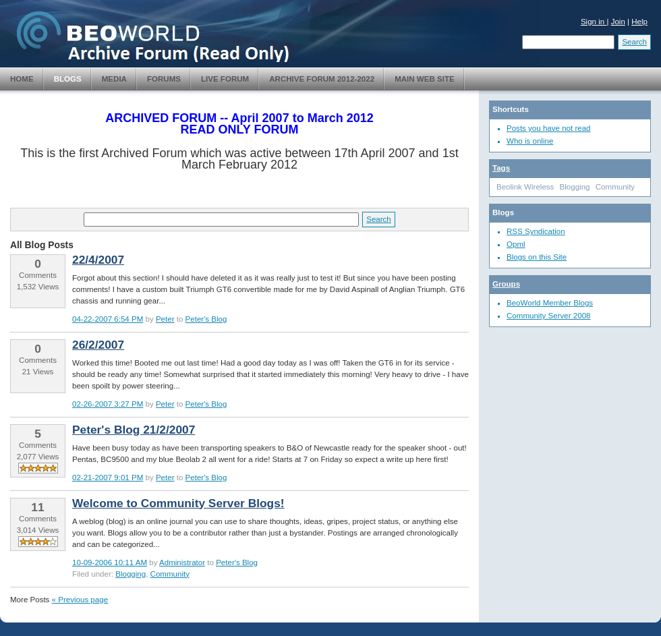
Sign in (594, 22)
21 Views (38, 372)
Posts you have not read (549, 128)
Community (170, 574)
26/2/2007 (98, 344)
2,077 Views (38, 457)
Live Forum (225, 79)
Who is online (530, 141)
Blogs (68, 79)
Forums (164, 79)
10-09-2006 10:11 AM (109, 562)
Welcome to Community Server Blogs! (178, 503)
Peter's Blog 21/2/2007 (133, 429)
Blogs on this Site (537, 257)
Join (618, 22)
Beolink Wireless (525, 187)
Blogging (130, 574)
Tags (501, 168)
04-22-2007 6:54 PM (107, 319)
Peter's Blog (206, 319)
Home (22, 79)
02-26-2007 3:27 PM (107, 404)
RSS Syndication (536, 231)
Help (639, 22)
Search (634, 42)
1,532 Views (38, 287)
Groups (506, 284)
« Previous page (80, 600)
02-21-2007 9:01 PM (107, 477)
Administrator (182, 562)
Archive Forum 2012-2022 (321, 79)
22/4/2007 (98, 259)
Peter (165, 319)
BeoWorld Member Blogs (550, 303)
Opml (516, 244)
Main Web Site (425, 79)
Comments (38, 275)
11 (37, 507)
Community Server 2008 (549, 316)
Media (114, 79)
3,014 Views (38, 530)
